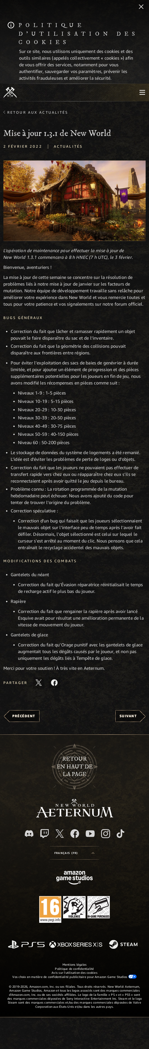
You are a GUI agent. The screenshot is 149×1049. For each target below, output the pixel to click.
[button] (74, 200)
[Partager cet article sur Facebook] (54, 682)
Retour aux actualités (37, 112)
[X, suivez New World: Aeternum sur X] (59, 833)
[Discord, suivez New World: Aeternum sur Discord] (29, 833)
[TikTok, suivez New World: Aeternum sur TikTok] (120, 833)
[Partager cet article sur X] (38, 682)
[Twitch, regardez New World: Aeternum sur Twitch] (44, 833)
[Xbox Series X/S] (75, 945)
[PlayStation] (26, 945)
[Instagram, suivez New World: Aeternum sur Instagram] (105, 833)
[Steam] (123, 945)
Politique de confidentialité (74, 968)
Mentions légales (74, 964)
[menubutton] (142, 92)
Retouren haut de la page (75, 766)
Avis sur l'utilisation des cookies (74, 972)
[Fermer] (141, 7)
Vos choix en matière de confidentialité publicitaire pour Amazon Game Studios (74, 977)
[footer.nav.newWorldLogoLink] (74, 816)
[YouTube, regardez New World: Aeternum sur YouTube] (90, 833)
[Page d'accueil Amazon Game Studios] (74, 878)
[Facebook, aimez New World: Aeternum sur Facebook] (74, 833)
